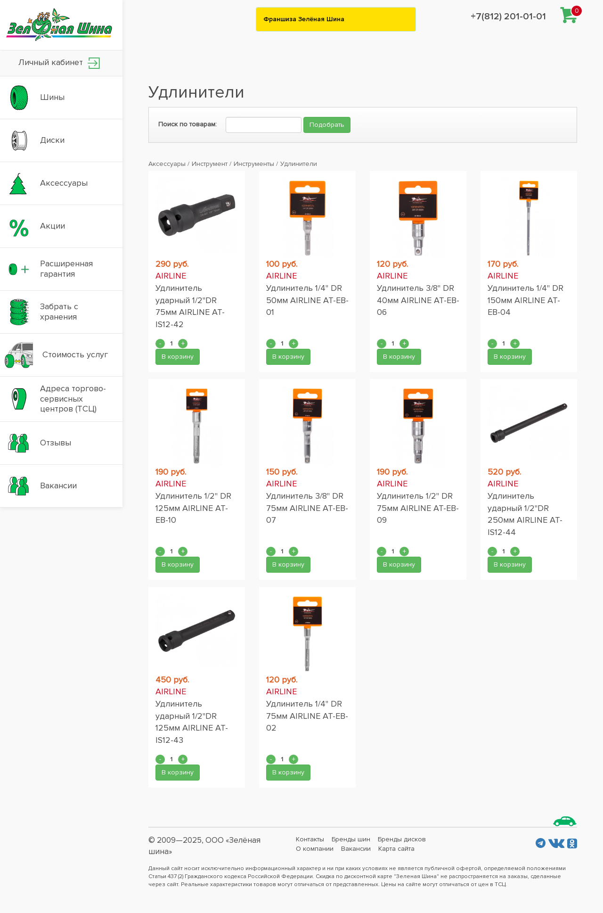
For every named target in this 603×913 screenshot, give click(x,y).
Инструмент (210, 164)
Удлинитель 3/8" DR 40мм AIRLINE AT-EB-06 (418, 300)
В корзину (178, 357)
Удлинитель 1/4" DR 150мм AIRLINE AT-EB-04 (525, 300)
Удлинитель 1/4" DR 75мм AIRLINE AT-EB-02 (307, 716)
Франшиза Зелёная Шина (303, 19)
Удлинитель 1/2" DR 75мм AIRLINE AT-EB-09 (418, 508)
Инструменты (254, 164)
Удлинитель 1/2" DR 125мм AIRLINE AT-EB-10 (193, 508)
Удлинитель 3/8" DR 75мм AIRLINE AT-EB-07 (307, 508)
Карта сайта (396, 849)
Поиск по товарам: (187, 124)
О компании (315, 849)
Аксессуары (167, 164)
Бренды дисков (402, 839)
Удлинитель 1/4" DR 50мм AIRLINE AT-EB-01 (307, 300)
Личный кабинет (59, 63)
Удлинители (298, 164)
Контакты (310, 839)
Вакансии (356, 849)
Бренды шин (351, 839)
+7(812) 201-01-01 (508, 16)
